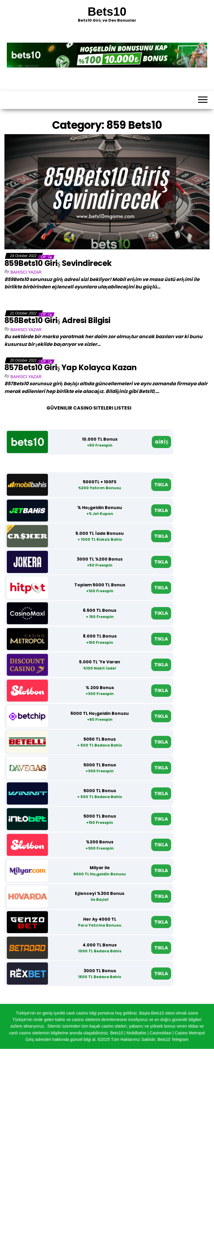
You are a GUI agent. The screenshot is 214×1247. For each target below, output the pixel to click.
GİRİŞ (161, 442)
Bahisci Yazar (25, 272)
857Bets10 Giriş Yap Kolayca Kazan (70, 367)
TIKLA (161, 484)
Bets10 (107, 11)
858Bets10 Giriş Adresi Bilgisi (57, 320)
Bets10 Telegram (173, 1039)
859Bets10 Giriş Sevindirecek (58, 263)
